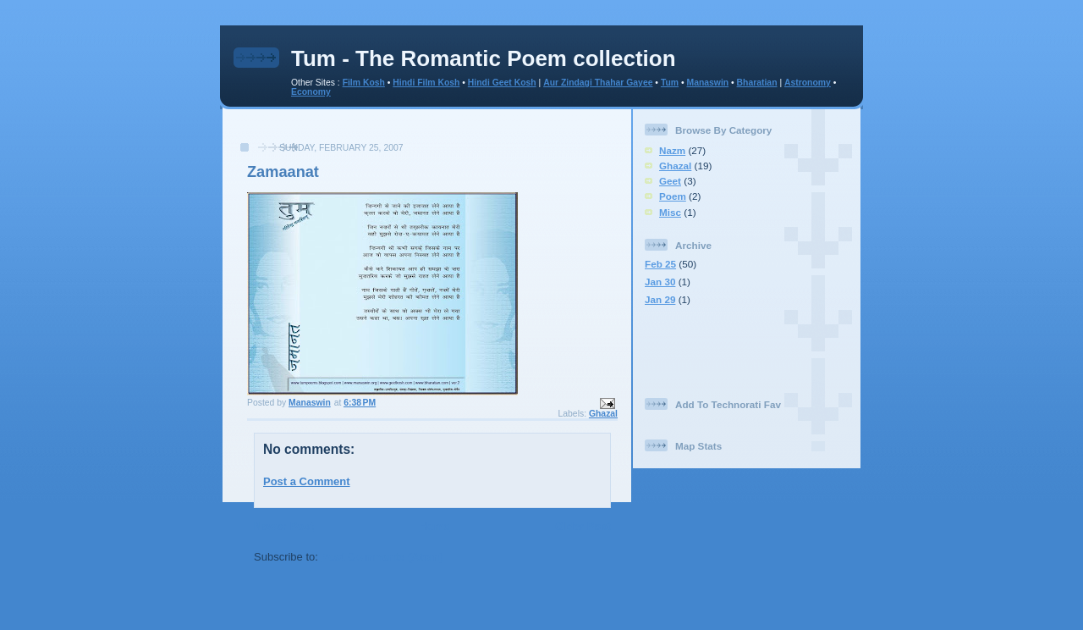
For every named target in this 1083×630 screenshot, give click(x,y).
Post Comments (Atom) (382, 556)
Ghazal (603, 413)
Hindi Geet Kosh (502, 82)
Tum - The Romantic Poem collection (483, 58)
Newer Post (284, 526)
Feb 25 (660, 263)
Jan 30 (660, 281)
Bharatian (757, 82)
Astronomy (807, 82)
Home (434, 526)
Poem (672, 196)
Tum (670, 82)
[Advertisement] (427, 134)
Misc (670, 212)
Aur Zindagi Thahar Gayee (597, 82)
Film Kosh (364, 82)
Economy (311, 92)
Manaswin (707, 82)
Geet (670, 180)
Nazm (672, 150)
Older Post (583, 526)
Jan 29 (660, 299)
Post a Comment (306, 481)
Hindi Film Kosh (426, 82)
